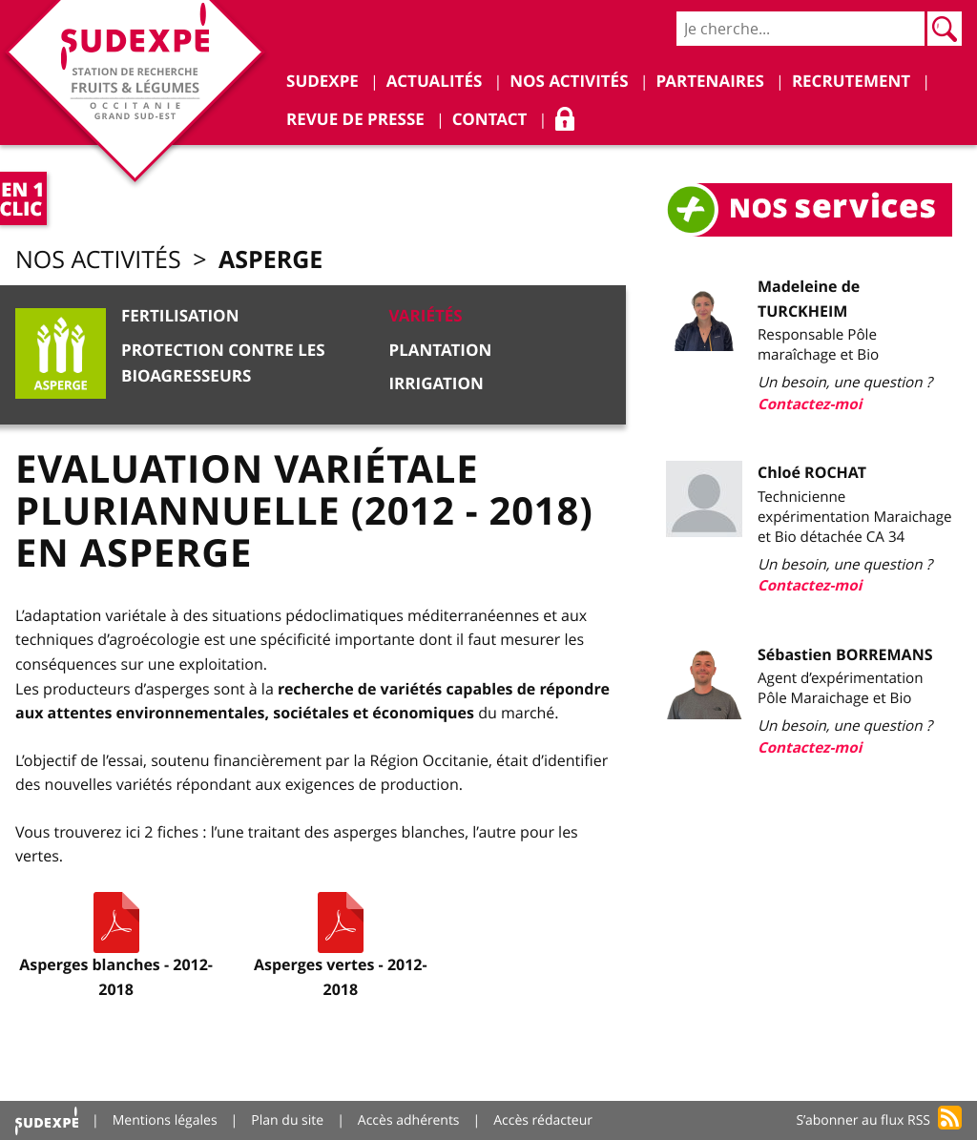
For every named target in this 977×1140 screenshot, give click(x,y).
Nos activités (98, 260)
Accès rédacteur (542, 1120)
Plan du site (287, 1120)
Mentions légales (165, 1120)
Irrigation (435, 384)
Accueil (46, 1120)
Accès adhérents (409, 1120)
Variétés (425, 316)
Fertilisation (180, 316)
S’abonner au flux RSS (863, 1120)
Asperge (270, 259)
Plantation (439, 351)
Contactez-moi (810, 404)
